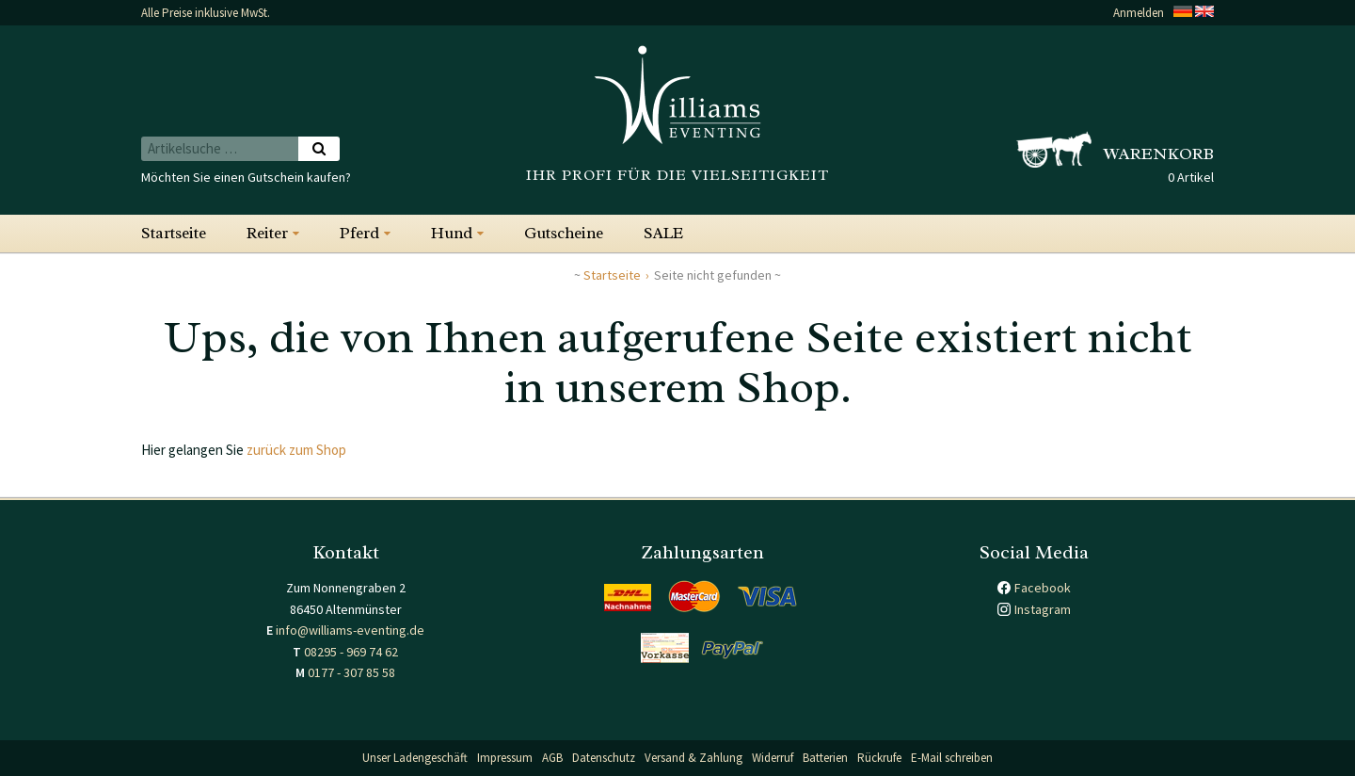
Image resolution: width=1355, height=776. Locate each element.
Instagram (1042, 609)
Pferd (359, 233)
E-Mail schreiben (952, 758)
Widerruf (772, 758)
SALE (663, 233)
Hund (451, 233)
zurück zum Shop (296, 450)
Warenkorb (1159, 153)
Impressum (505, 758)
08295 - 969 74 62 (351, 651)
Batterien (825, 758)
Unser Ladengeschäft (415, 758)
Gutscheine (563, 233)
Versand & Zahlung (693, 758)
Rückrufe (879, 758)
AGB (552, 758)
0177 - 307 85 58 (351, 672)
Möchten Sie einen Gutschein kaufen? (246, 177)
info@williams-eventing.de (350, 630)
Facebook (1042, 587)
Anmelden (1138, 13)
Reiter (267, 233)
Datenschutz (603, 758)
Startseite (173, 233)
